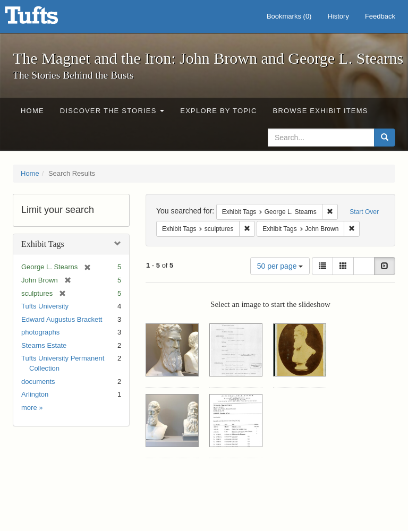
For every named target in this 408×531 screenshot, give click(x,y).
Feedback (380, 16)
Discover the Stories (112, 111)
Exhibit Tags (42, 244)
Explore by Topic (218, 111)
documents (38, 382)
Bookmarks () (289, 16)
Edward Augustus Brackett (61, 319)
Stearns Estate (43, 345)
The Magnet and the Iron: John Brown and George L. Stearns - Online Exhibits (44, 18)
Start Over (364, 212)
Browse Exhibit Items (320, 111)
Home (32, 111)
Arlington (34, 394)
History (337, 16)
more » (31, 408)
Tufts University (45, 306)
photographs (40, 332)
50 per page (280, 266)
